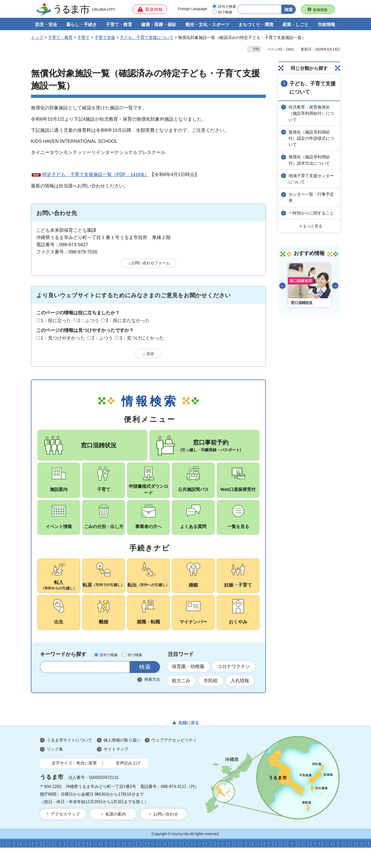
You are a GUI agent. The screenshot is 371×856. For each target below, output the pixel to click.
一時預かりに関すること (311, 212)
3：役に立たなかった (128, 320)
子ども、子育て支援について (146, 38)
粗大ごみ (181, 689)
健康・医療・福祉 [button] (158, 24)
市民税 (211, 689)
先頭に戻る (188, 731)
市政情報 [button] (326, 24)
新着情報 (320, 10)
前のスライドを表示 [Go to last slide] (282, 285)
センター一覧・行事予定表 (311, 197)
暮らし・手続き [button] (81, 24)
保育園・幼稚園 (188, 674)
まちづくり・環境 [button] (255, 24)
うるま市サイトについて (69, 748)
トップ (37, 38)
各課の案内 (115, 822)
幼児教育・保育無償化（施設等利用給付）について (311, 113)
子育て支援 (105, 38)
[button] (150, 9)
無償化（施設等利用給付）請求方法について (309, 159)
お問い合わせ (165, 822)
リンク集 (55, 757)
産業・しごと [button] (295, 24)
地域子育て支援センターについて (311, 178)
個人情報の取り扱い (122, 748)
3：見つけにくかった (142, 338)
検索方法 (152, 687)
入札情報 (240, 689)
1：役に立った (56, 320)
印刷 (256, 49)
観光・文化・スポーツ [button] (207, 24)
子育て (83, 38)
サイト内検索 (47, 675)
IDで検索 (225, 12)
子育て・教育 (60, 38)
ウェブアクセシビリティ (174, 748)
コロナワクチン (234, 674)
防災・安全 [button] (46, 24)
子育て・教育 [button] (119, 24)
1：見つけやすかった (63, 338)
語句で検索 (227, 6)
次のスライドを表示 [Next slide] (335, 285)
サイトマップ (116, 757)
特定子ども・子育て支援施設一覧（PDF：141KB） (95, 174)
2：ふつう (88, 320)
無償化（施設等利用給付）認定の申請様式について (311, 138)
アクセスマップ (65, 822)
